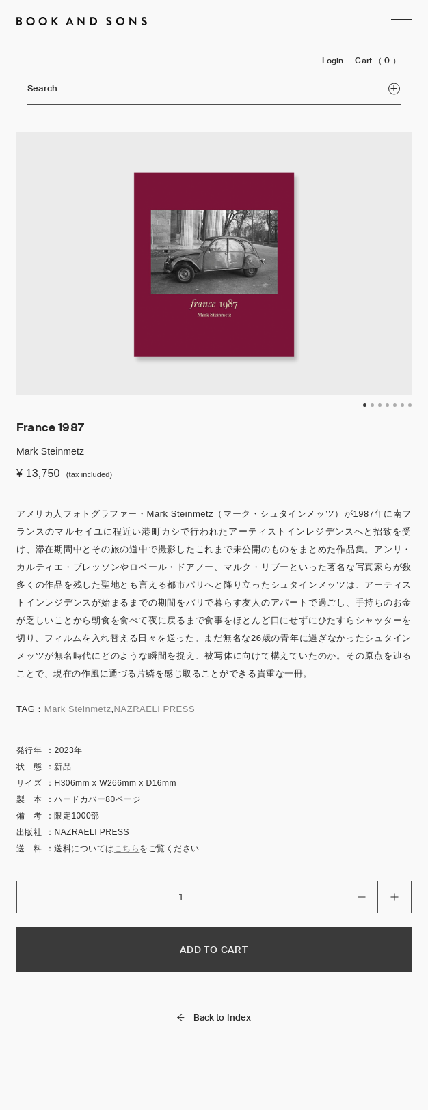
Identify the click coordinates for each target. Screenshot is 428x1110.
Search (213, 88)
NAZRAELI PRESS (155, 709)
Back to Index (214, 1017)
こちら (126, 848)
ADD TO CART (214, 949)
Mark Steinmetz (77, 709)
